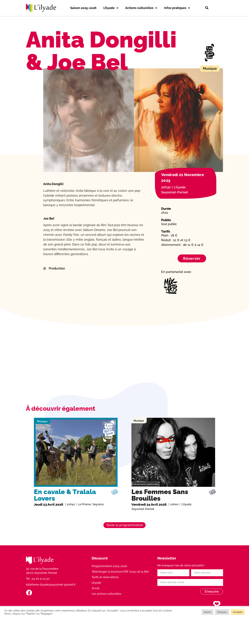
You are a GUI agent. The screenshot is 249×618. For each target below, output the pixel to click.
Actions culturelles (141, 8)
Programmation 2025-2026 (109, 566)
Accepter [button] (238, 612)
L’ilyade (110, 8)
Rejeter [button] (207, 612)
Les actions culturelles (106, 593)
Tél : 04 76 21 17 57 (38, 578)
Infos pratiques (177, 8)
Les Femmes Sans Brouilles (159, 495)
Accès (96, 588)
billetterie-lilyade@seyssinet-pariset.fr (51, 584)
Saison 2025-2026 (83, 8)
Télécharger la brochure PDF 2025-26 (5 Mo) (120, 571)
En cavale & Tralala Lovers (65, 495)
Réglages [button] (222, 612)
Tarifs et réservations (105, 577)
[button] (207, 8)
